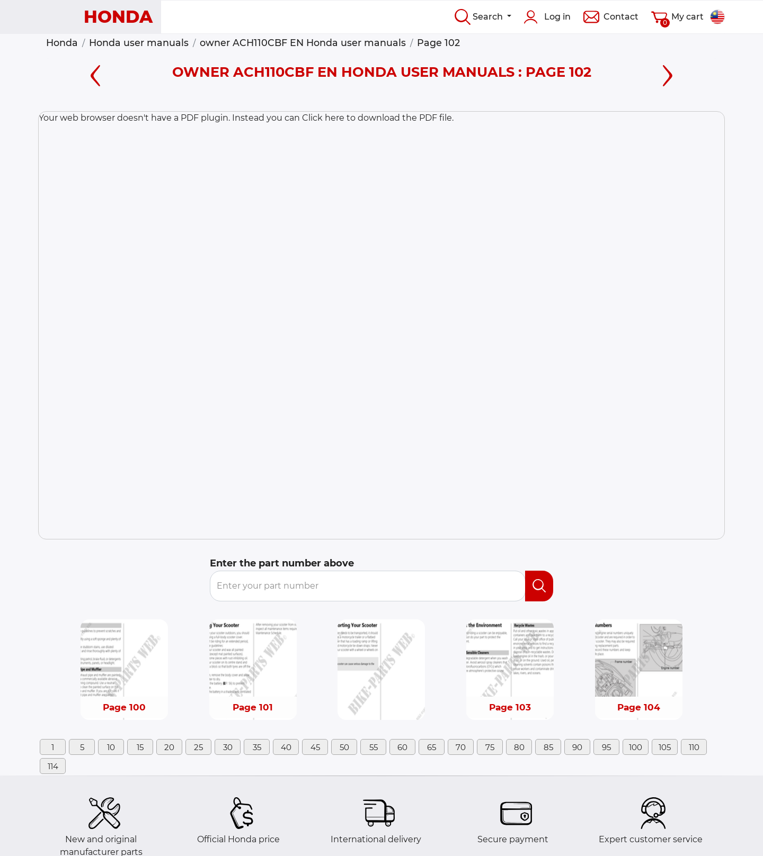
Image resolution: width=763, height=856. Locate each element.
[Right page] (667, 74)
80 (519, 747)
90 (577, 747)
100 (635, 747)
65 (431, 747)
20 (169, 747)
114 (53, 766)
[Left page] (95, 74)
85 (548, 747)
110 (694, 747)
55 (373, 747)
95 (606, 747)
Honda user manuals (139, 42)
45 (315, 747)
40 (286, 747)
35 (257, 747)
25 (198, 747)
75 (489, 747)
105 (665, 747)
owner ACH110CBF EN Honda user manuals (303, 42)
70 (461, 747)
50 (344, 747)
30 (228, 747)
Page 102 (438, 42)
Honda (62, 42)
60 (402, 747)
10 (111, 747)
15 (140, 747)
